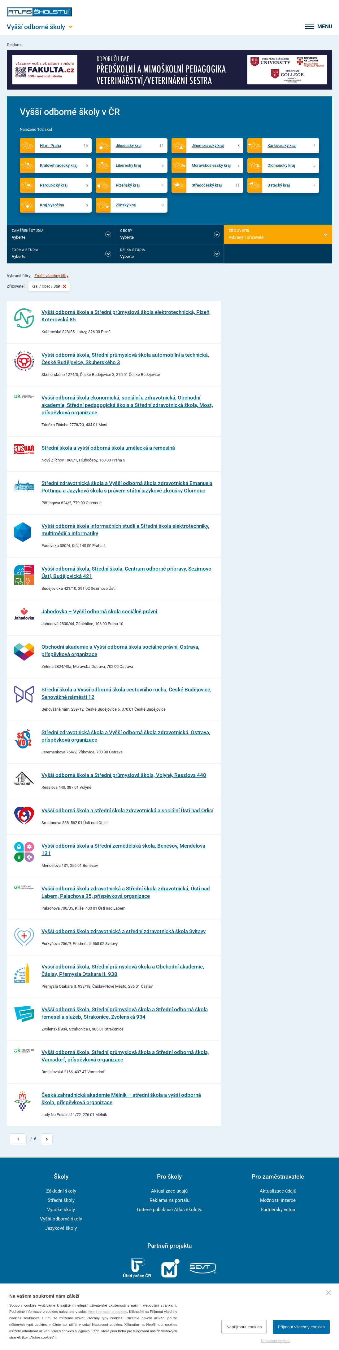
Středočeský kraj (207, 185)
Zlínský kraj (126, 205)
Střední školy (61, 1200)
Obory (126, 231)
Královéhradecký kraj (58, 165)
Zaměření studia (28, 231)
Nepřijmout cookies (244, 1327)
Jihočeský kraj (128, 145)
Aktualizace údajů (169, 1191)
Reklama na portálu (169, 1200)
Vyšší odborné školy (61, 1219)
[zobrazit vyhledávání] (294, 26)
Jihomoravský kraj (208, 145)
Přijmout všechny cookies (301, 1327)
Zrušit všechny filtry (51, 275)
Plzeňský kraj (128, 185)
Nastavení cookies (275, 1341)
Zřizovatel (239, 231)
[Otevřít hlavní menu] (39, 27)
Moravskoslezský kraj (211, 165)
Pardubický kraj (53, 185)
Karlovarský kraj (281, 145)
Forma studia (25, 250)
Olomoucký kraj (281, 165)
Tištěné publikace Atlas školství (169, 1209)
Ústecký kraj (278, 185)
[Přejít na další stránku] (47, 1139)
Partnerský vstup (278, 1209)
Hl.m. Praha (50, 145)
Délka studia (132, 250)
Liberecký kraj (128, 165)
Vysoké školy (61, 1209)
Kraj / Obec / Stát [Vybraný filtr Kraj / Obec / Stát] (49, 286)
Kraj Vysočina (52, 205)
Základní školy (61, 1191)
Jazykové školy (61, 1228)
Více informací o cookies (107, 1311)
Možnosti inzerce (278, 1200)
